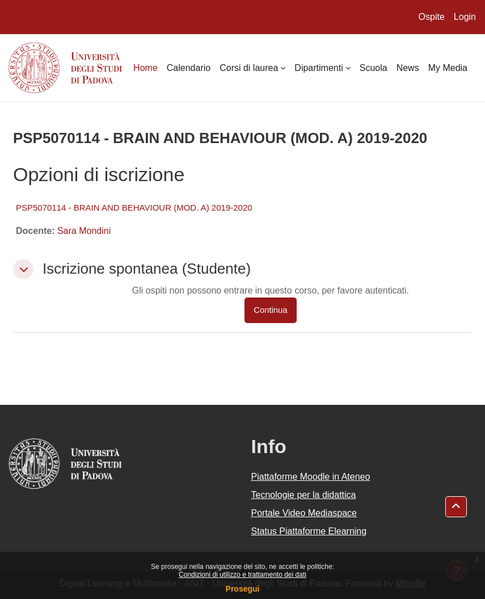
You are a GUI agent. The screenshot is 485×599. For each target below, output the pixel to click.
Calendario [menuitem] (188, 68)
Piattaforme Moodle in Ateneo (310, 476)
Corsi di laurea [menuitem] (249, 68)
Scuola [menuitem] (373, 68)
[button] (23, 269)
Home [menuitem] (145, 68)
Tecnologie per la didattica (303, 495)
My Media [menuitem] (447, 68)
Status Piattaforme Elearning (309, 531)
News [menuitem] (408, 68)
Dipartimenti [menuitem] (318, 68)
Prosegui (243, 588)
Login (465, 17)
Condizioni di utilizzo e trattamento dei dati (242, 575)
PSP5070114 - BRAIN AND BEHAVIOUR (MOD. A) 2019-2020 (134, 207)
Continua (270, 310)
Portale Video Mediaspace (304, 513)
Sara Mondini (84, 231)
